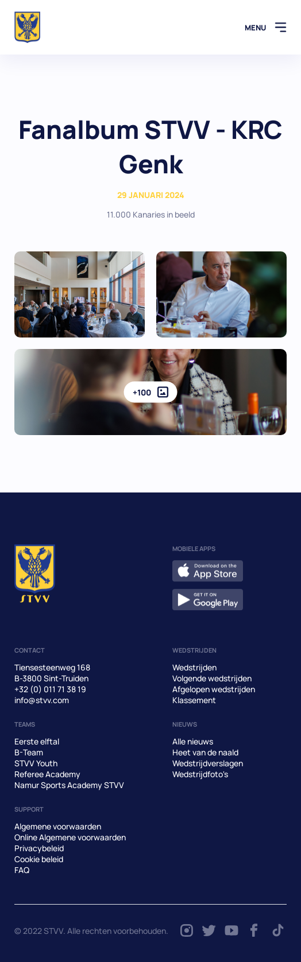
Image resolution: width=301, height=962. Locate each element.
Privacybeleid (39, 848)
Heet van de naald (205, 752)
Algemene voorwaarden (57, 826)
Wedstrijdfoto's (200, 774)
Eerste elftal (36, 741)
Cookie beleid (38, 859)
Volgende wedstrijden (212, 678)
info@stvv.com (41, 700)
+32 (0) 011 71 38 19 (50, 689)
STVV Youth (35, 763)
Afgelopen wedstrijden (213, 689)
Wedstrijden (194, 667)
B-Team (28, 752)
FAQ (21, 869)
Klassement (194, 700)
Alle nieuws (192, 741)
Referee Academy (47, 774)
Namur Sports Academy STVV (69, 784)
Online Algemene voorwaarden (70, 837)
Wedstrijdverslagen (207, 763)
